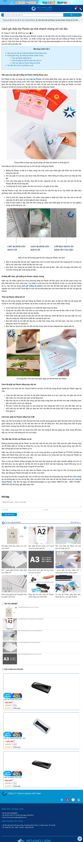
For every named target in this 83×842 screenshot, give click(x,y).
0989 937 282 (9, 827)
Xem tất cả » (75, 522)
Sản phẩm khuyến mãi (13, 669)
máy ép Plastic (35, 79)
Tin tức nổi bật (11, 604)
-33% (14, 744)
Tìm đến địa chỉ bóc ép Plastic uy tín (20, 65)
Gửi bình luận (9, 514)
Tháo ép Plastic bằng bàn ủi (21, 58)
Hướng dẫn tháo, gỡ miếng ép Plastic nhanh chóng (25, 56)
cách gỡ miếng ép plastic (32, 286)
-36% (14, 705)
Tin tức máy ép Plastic (13, 522)
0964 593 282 (29, 827)
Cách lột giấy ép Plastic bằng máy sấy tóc (27, 60)
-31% (14, 783)
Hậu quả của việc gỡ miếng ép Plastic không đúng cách (27, 53)
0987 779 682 (19, 827)
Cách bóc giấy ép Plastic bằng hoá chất (26, 63)
